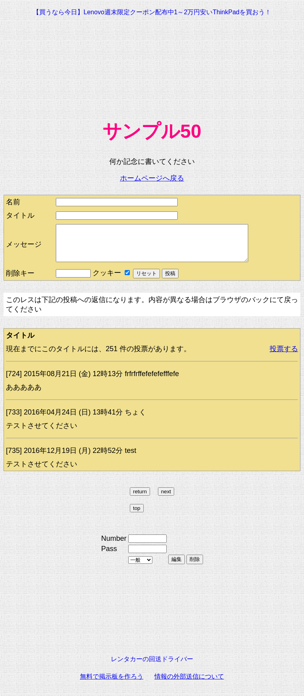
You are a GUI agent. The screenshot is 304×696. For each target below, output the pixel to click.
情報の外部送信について (189, 683)
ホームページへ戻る (152, 178)
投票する (284, 356)
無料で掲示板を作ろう (111, 683)
